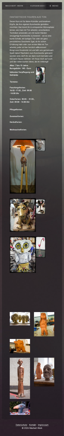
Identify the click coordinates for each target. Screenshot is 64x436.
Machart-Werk (14, 6)
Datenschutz (21, 425)
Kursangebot (39, 6)
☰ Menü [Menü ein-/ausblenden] (54, 6)
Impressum (43, 425)
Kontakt (32, 425)
